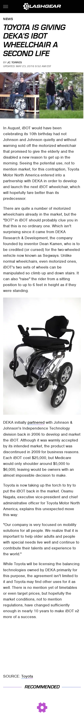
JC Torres (14, 62)
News (8, 19)
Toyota (27, 676)
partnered (36, 422)
